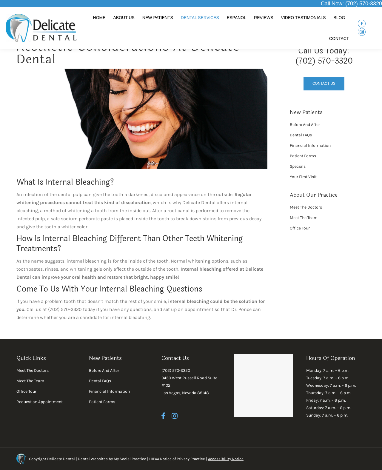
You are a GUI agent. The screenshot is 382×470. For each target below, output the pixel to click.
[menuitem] (99, 17)
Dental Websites (93, 459)
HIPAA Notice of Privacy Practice (177, 459)
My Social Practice (129, 459)
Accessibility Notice (226, 459)
